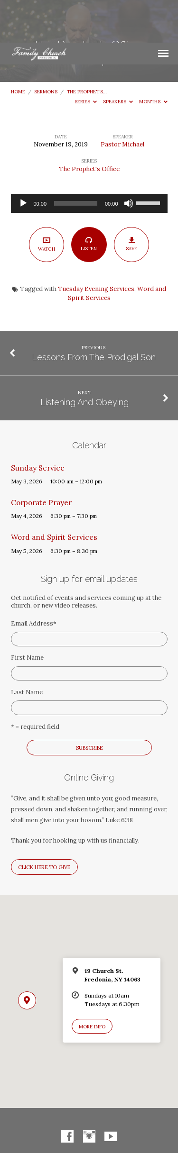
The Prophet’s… (86, 49)
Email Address (33, 581)
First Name (27, 615)
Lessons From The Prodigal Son (94, 314)
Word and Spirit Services (54, 494)
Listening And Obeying (84, 359)
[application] (89, 160)
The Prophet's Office (89, 126)
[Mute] (128, 160)
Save (131, 201)
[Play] (23, 160)
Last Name (27, 649)
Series (86, 59)
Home (18, 49)
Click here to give (44, 824)
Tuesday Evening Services (96, 246)
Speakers (118, 59)
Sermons (45, 49)
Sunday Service (38, 425)
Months (153, 59)
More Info (92, 984)
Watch (46, 201)
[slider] (75, 160)
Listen (89, 201)
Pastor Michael (122, 102)
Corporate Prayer (41, 459)
